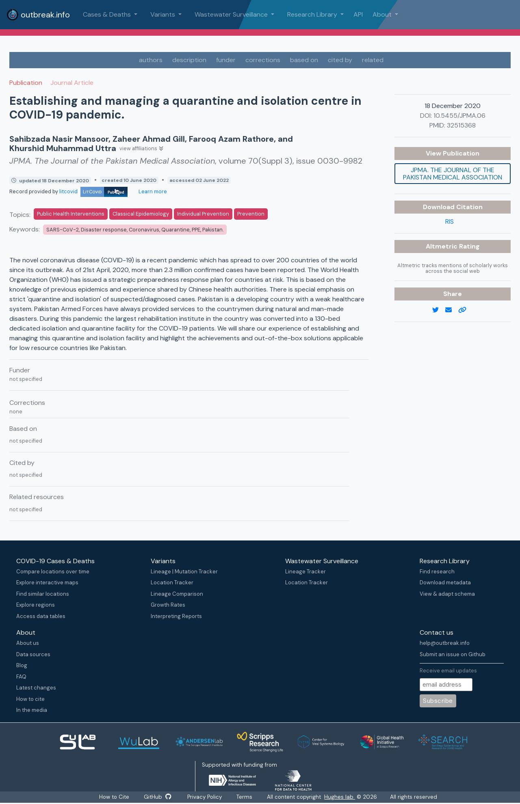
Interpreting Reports (176, 616)
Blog (21, 665)
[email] (451, 310)
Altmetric (442, 246)
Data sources (33, 654)
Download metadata (445, 582)
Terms (245, 796)
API (358, 14)
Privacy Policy (205, 796)
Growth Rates (168, 604)
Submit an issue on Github (452, 654)
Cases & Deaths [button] (107, 14)
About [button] (383, 14)
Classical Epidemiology (141, 213)
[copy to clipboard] (465, 310)
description (189, 60)
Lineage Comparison (177, 593)
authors (150, 60)
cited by (340, 60)
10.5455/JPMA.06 (459, 115)
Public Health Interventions (70, 213)
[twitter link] (438, 310)
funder (226, 60)
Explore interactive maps (47, 582)
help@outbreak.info (445, 643)
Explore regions (35, 604)
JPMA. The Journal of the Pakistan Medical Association (452, 174)
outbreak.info (38, 15)
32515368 (461, 125)
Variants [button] (163, 14)
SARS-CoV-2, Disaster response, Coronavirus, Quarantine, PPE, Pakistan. (134, 229)
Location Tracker (172, 582)
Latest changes (36, 687)
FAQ (21, 676)
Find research (437, 571)
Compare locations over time (52, 571)
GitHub (157, 796)
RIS (449, 221)
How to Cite (114, 796)
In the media (31, 710)
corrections (262, 60)
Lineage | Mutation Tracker (184, 571)
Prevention (250, 213)
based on (304, 60)
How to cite (30, 699)
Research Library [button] (313, 14)
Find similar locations (42, 593)
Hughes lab (340, 796)
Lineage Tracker (305, 571)
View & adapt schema (447, 593)
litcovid (93, 191)
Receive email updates (448, 670)
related (373, 60)
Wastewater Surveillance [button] (232, 14)
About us (27, 643)
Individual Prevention (203, 213)
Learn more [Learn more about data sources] (152, 191)
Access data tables (40, 616)
